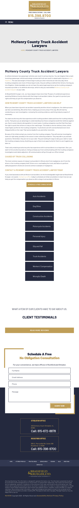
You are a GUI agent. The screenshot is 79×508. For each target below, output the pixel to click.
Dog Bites (37, 206)
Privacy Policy (58, 496)
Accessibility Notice (44, 496)
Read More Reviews (39, 330)
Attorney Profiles (20, 461)
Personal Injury (39, 236)
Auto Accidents (39, 196)
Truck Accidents (39, 256)
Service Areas (43, 461)
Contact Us (39, 464)
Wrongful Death (39, 276)
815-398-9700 (47, 449)
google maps (72, 499)
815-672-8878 (47, 431)
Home (11, 461)
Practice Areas (33, 461)
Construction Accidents (42, 216)
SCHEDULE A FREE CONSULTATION (39, 184)
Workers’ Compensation (43, 266)
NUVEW (8, 496)
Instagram (68, 499)
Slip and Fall (38, 246)
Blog (59, 461)
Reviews (53, 461)
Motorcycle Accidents (42, 226)
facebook (64, 499)
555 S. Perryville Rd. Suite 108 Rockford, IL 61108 (42, 444)
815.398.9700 (39, 15)
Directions (66, 461)
